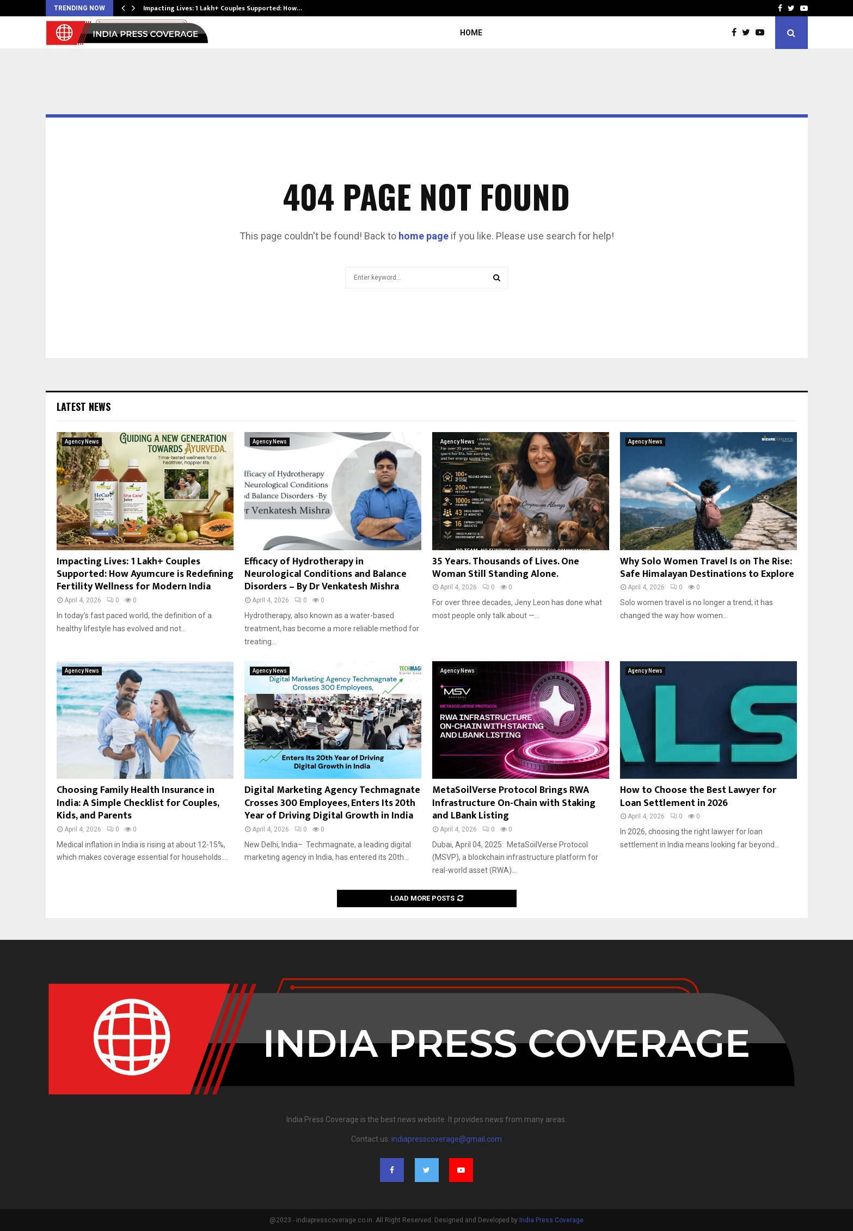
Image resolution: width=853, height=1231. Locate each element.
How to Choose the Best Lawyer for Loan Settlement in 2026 (698, 796)
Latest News (84, 406)
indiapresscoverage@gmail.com (446, 1139)
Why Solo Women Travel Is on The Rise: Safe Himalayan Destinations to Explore (707, 567)
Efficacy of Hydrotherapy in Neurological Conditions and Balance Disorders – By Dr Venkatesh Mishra (325, 574)
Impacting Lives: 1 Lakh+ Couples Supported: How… (222, 8)
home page (423, 236)
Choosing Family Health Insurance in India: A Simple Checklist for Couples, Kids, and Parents (138, 803)
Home (471, 32)
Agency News (82, 442)
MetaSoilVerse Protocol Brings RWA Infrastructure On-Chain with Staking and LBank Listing (514, 803)
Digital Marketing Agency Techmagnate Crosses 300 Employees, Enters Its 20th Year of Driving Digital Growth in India (332, 803)
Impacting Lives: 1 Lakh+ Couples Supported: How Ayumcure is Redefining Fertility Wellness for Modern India (145, 574)
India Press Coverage (551, 1220)
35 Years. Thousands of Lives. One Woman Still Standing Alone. (505, 567)
